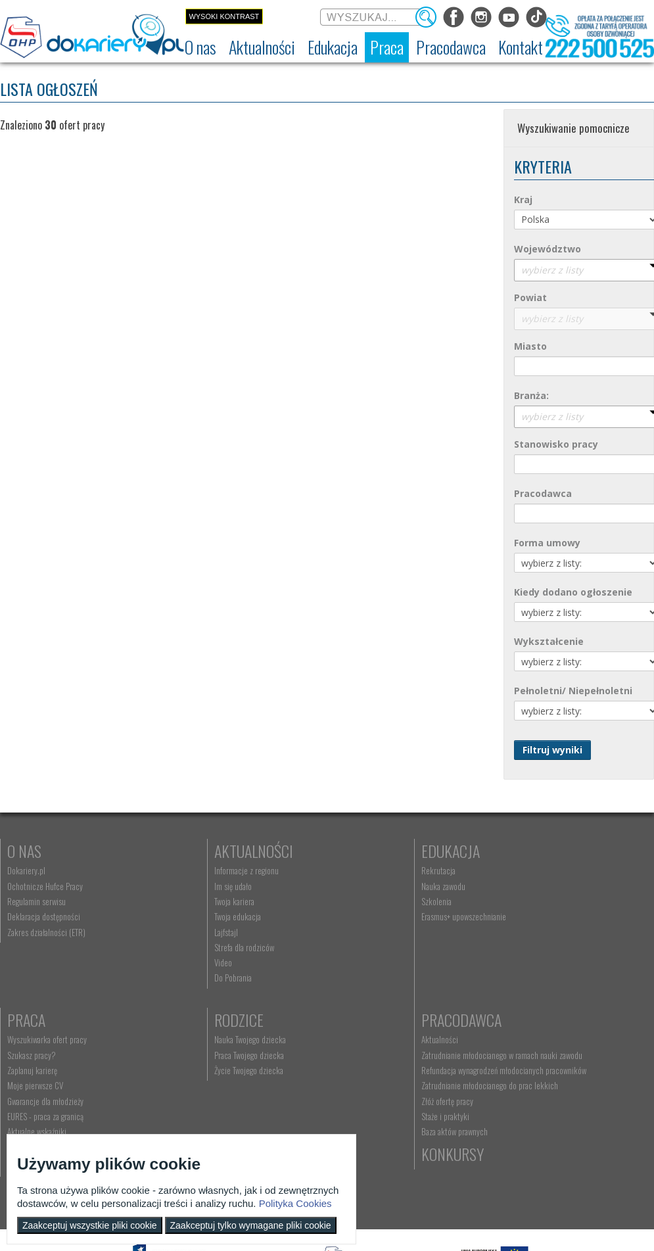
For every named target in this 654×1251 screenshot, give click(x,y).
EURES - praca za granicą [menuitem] (526, 947)
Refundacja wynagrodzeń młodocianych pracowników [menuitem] (229, 1084)
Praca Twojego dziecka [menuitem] (42, 1055)
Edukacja (357, 850)
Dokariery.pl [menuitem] (26, 870)
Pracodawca (208, 1019)
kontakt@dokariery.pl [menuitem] (363, 1055)
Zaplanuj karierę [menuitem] (513, 901)
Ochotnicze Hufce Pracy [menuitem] (45, 886)
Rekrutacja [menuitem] (345, 870)
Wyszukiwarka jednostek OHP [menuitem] (374, 1039)
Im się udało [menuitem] (186, 886)
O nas (24, 850)
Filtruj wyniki (552, 750)
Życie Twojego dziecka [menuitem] (41, 1070)
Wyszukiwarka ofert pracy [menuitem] (527, 870)
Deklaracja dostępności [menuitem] (43, 916)
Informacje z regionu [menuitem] (200, 870)
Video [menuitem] (176, 962)
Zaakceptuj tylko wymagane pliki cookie (250, 1225)
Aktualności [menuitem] (186, 1039)
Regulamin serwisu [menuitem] (36, 901)
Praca (507, 850)
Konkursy (519, 1019)
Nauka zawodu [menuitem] (350, 886)
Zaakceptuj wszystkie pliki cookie (89, 1225)
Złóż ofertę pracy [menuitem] (194, 1119)
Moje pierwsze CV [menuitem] (516, 916)
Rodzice (32, 1019)
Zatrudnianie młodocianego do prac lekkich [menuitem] (236, 1104)
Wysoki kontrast (224, 16)
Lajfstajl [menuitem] (179, 932)
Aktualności (207, 850)
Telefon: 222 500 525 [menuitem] (364, 1070)
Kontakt (354, 1019)
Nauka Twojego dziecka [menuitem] (43, 1039)
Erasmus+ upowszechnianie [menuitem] (370, 916)
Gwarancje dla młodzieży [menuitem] (526, 932)
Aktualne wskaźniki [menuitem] (517, 962)
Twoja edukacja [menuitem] (191, 916)
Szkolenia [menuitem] (343, 901)
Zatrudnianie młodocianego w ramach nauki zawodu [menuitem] (236, 1060)
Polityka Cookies (295, 1203)
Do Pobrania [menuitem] (186, 977)
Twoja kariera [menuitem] (188, 901)
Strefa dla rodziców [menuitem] (197, 947)
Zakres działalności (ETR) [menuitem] (46, 932)
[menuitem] (200, 47)
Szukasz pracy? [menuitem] (512, 886)
